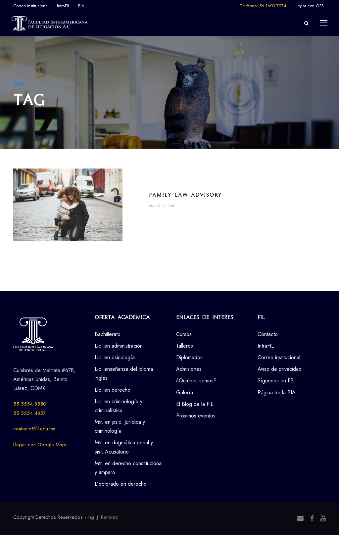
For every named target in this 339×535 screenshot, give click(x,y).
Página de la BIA (277, 392)
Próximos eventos (196, 415)
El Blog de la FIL (194, 404)
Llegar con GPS (309, 6)
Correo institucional (31, 6)
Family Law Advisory (185, 195)
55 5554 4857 (29, 413)
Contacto (268, 334)
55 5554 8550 (29, 404)
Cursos (184, 334)
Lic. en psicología (115, 357)
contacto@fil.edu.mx (34, 428)
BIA (81, 6)
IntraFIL (63, 6)
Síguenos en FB (276, 380)
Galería (184, 392)
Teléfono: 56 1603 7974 (263, 6)
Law (171, 205)
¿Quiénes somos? (196, 380)
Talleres (184, 346)
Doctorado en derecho (121, 484)
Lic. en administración (119, 346)
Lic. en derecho (112, 390)
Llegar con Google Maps (40, 444)
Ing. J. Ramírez (103, 517)
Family (155, 205)
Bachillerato (108, 334)
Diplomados (189, 357)
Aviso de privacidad (280, 369)
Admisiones (189, 369)
